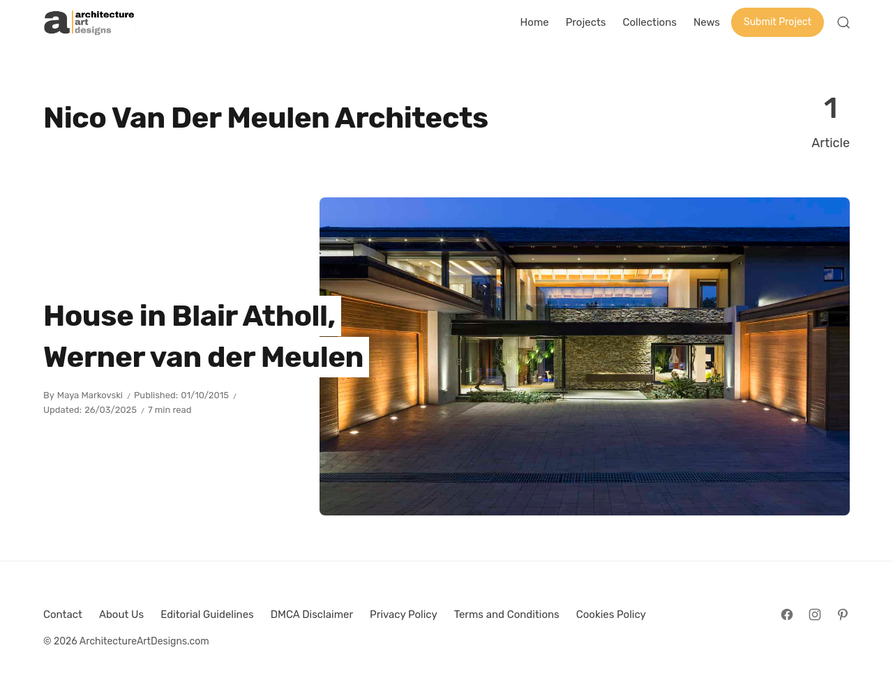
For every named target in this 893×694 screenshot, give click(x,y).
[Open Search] (843, 22)
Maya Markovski (90, 395)
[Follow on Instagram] (814, 614)
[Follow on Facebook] (787, 614)
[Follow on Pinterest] (842, 614)
